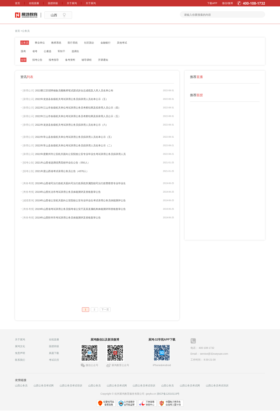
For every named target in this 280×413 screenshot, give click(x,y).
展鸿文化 (20, 346)
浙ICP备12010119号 (168, 393)
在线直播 (54, 339)
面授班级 (54, 346)
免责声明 (20, 353)
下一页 (105, 309)
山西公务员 (21, 385)
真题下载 (54, 353)
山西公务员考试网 (44, 385)
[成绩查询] (28, 200)
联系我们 (20, 359)
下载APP (212, 3)
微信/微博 (227, 3)
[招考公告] (28, 162)
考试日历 (54, 359)
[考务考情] (28, 183)
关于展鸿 (20, 339)
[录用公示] (28, 90)
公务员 (26, 30)
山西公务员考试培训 (71, 385)
